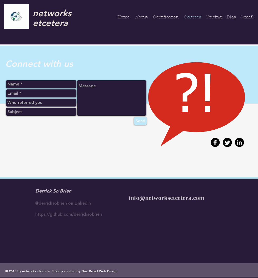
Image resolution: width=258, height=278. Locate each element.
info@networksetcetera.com (166, 197)
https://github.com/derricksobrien (68, 214)
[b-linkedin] (239, 142)
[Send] (140, 121)
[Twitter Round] (227, 142)
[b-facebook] (215, 142)
